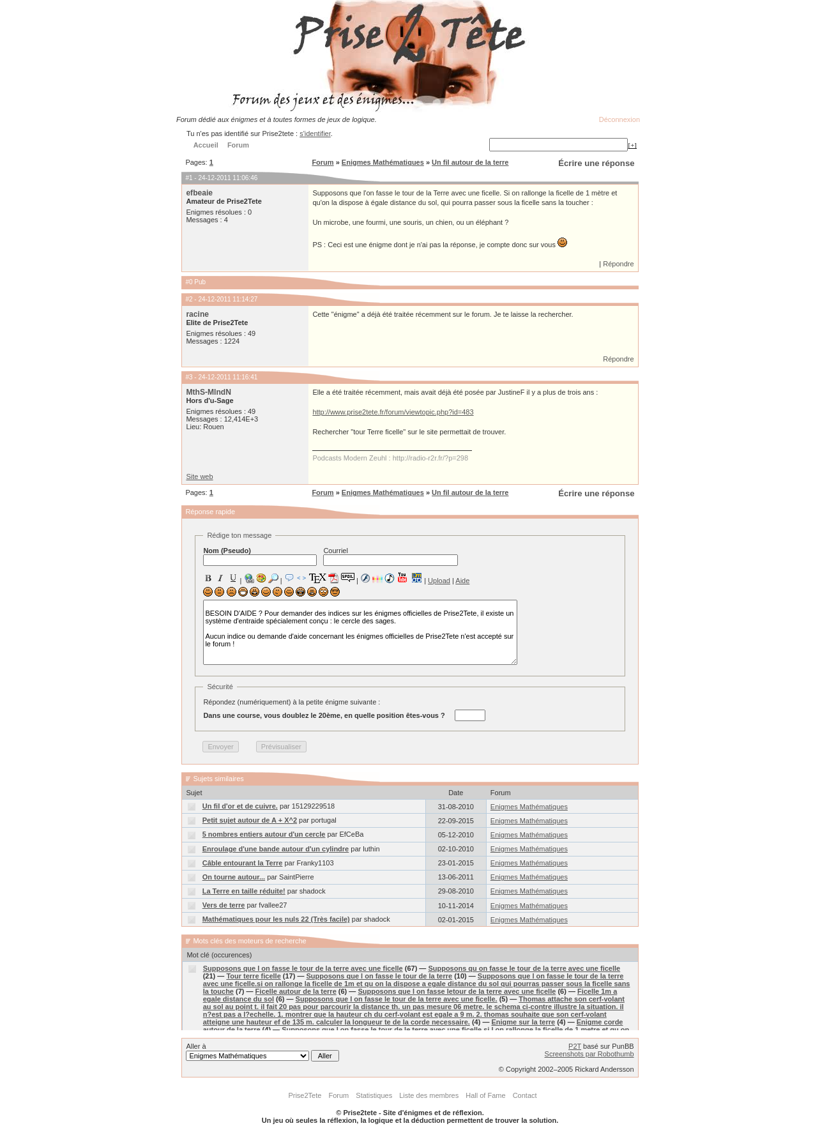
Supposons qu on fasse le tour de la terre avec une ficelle (524, 968)
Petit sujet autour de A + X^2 (249, 820)
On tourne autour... (233, 877)
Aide (462, 580)
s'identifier (315, 133)
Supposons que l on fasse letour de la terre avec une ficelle (457, 991)
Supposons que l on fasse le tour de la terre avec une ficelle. (396, 999)
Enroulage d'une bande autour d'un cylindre (275, 849)
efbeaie (199, 192)
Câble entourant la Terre (242, 863)
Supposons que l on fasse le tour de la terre (380, 976)
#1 (188, 177)
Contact (525, 1095)
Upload (439, 580)
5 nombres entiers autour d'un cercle (264, 834)
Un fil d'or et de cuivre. (240, 806)
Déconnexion (619, 119)
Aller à (262, 1052)
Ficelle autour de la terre (296, 991)
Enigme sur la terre (523, 1022)
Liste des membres (429, 1095)
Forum (322, 162)
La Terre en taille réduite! (243, 891)
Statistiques (374, 1095)
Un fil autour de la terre (470, 162)
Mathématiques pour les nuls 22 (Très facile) (276, 919)
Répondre (618, 264)
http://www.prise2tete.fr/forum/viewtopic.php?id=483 (392, 412)
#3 (188, 377)
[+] (632, 145)
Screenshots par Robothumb (589, 1054)
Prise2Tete (304, 1095)
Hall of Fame (485, 1095)
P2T (574, 1046)
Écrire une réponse (596, 163)
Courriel (390, 556)
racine (197, 314)
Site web (199, 476)
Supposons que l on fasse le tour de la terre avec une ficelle (303, 968)
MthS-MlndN (208, 392)
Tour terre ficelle (253, 976)
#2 (188, 299)
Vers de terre (223, 905)
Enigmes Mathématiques (383, 162)
